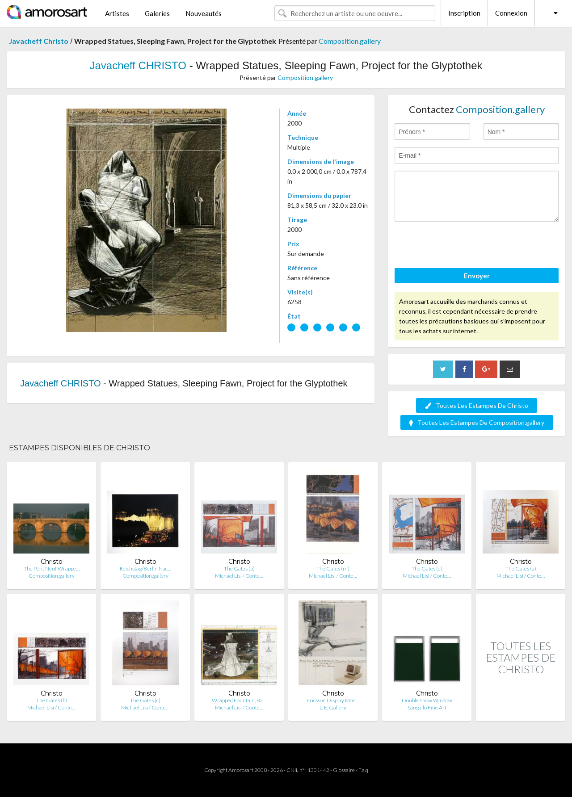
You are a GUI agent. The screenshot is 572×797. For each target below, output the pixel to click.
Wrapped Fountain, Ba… (239, 700)
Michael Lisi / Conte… (239, 575)
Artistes (117, 13)
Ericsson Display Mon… (333, 700)
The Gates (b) (51, 700)
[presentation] (462, 246)
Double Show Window (427, 700)
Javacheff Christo (38, 41)
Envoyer (477, 276)
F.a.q (363, 770)
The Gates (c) (145, 700)
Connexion (511, 13)
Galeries (157, 13)
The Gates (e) (427, 568)
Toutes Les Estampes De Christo (476, 405)
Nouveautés (203, 13)
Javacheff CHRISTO (137, 65)
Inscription (464, 13)
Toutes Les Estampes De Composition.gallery (476, 422)
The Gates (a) (520, 568)
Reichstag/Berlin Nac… (145, 568)
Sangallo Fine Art (427, 707)
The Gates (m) (332, 568)
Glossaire (344, 770)
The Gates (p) (239, 568)
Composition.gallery (350, 41)
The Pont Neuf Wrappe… (52, 568)
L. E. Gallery (333, 707)
